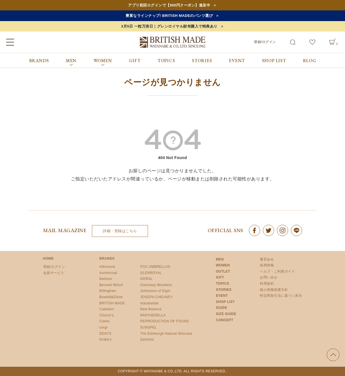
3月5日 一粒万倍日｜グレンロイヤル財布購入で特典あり (169, 26)
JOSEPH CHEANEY (156, 297)
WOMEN (223, 265)
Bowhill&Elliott (111, 297)
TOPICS (166, 61)
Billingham (107, 291)
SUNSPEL (148, 327)
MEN (220, 259)
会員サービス (53, 273)
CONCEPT (224, 320)
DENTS (105, 334)
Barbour (105, 279)
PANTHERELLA (153, 315)
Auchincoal (108, 273)
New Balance (150, 309)
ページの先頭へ (333, 354)
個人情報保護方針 (274, 290)
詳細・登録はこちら (120, 230)
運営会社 (267, 259)
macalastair (149, 303)
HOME (48, 259)
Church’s (106, 315)
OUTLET (223, 271)
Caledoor (106, 309)
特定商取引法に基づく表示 (281, 296)
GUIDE (221, 308)
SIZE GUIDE (226, 314)
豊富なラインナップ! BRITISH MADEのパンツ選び (169, 15)
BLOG (309, 61)
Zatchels (147, 339)
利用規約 (267, 284)
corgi (103, 327)
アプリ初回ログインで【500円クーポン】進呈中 (169, 5)
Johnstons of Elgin (155, 291)
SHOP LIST (274, 61)
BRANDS (39, 61)
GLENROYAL (151, 273)
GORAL (146, 279)
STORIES (202, 61)
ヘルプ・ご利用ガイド (277, 271)
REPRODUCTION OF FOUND (164, 321)
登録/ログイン (265, 42)
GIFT (134, 61)
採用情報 (267, 265)
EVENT (237, 61)
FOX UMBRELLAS (155, 267)
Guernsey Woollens (156, 285)
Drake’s (105, 339)
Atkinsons (107, 267)
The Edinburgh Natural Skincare (166, 334)
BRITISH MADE (112, 303)
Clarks (104, 321)
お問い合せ (268, 277)
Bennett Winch (111, 285)
